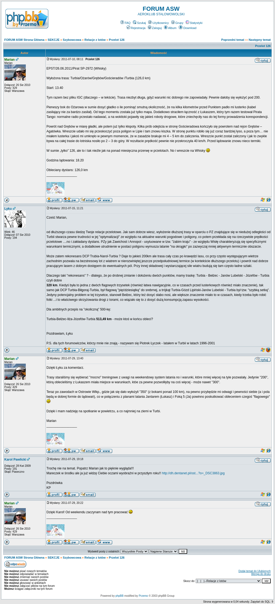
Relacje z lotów (95, 39)
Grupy (177, 22)
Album (170, 28)
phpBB (119, 595)
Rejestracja (136, 28)
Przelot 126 (117, 39)
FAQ (126, 22)
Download (187, 28)
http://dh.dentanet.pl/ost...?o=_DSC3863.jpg (193, 473)
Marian (9, 60)
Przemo (143, 595)
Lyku (8, 209)
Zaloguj (155, 28)
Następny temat (260, 39)
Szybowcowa (72, 39)
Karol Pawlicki (15, 459)
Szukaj (139, 22)
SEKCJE (54, 39)
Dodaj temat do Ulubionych (254, 571)
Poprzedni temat (232, 39)
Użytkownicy (158, 22)
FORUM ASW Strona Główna (24, 39)
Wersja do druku (261, 574)
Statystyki (194, 22)
